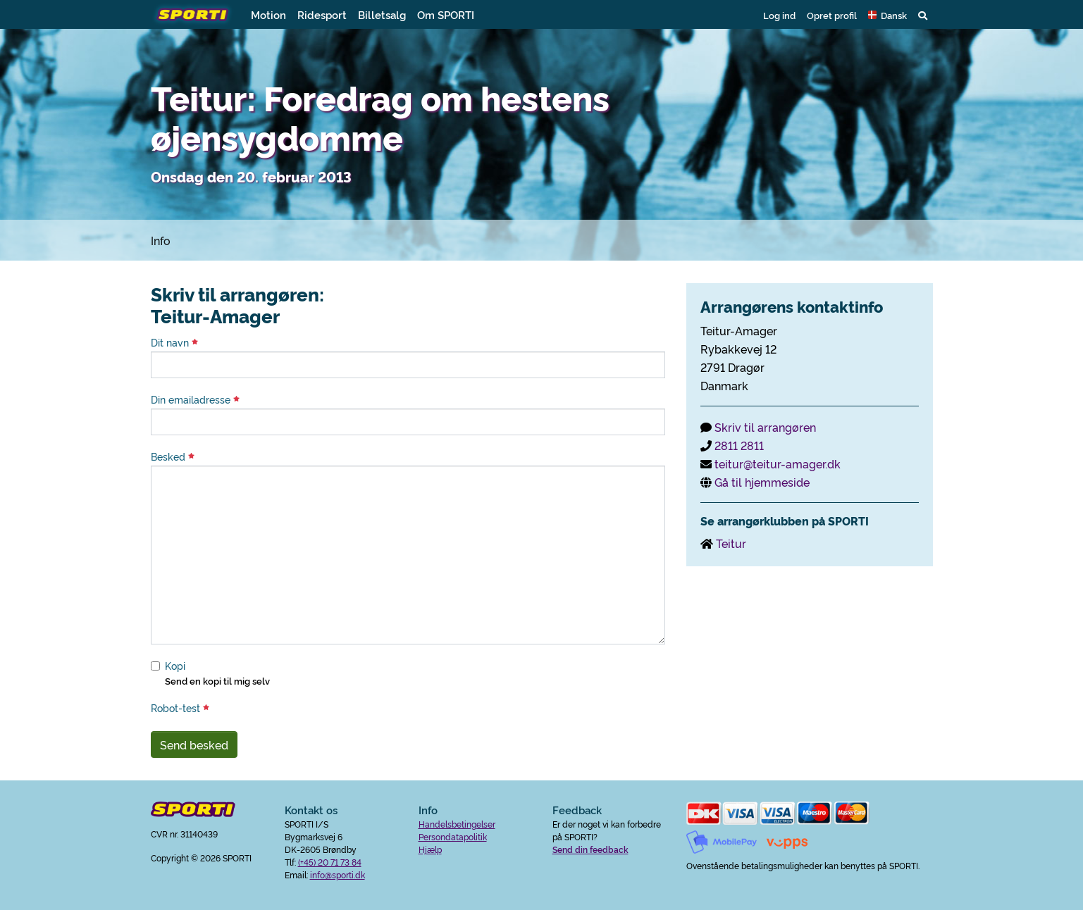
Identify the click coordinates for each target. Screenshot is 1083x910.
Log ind (779, 14)
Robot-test (180, 708)
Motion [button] (268, 14)
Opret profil (832, 14)
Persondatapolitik (453, 836)
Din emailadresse (195, 399)
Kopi (175, 666)
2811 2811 (739, 445)
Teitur (731, 543)
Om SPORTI (445, 14)
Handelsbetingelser (457, 824)
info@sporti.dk (337, 874)
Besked (172, 456)
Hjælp (430, 849)
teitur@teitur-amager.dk (777, 463)
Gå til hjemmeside (762, 482)
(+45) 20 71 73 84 (329, 862)
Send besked (194, 744)
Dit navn (174, 342)
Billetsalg (382, 14)
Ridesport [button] (322, 14)
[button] (887, 15)
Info (161, 240)
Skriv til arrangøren (765, 427)
